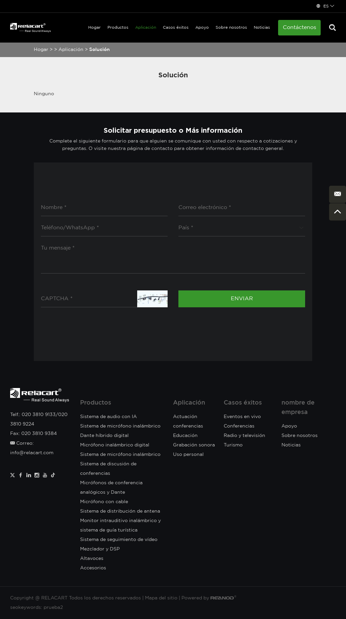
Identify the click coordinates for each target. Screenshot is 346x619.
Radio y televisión (244, 436)
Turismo (233, 445)
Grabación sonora (194, 445)
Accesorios (93, 568)
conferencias (188, 426)
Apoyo (202, 27)
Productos (117, 27)
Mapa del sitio (161, 598)
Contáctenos (299, 27)
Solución (99, 50)
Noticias (262, 27)
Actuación (185, 417)
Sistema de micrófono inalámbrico (120, 455)
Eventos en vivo (242, 417)
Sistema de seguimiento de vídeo (118, 540)
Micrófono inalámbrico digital (114, 445)
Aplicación (145, 27)
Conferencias (239, 426)
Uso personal (188, 455)
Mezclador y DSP (100, 549)
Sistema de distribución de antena (120, 511)
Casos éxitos (176, 27)
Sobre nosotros (231, 27)
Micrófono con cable (104, 502)
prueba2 (53, 607)
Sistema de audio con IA (108, 417)
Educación (185, 436)
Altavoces (91, 559)
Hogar (94, 27)
